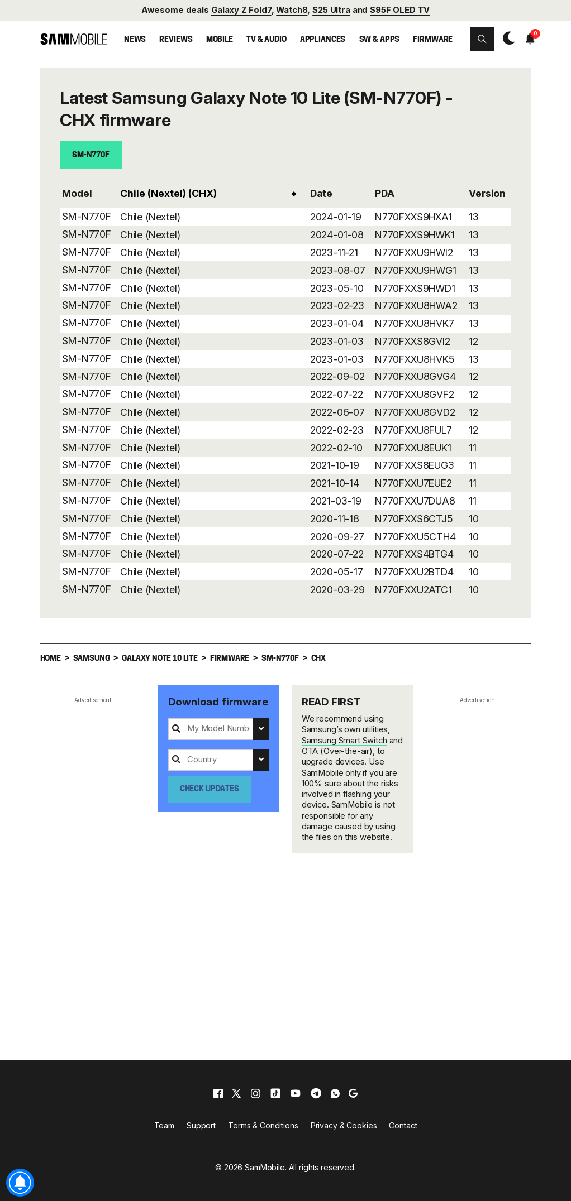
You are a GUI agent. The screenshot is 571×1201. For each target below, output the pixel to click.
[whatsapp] (335, 1092)
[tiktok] (275, 1092)
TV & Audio (266, 40)
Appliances (323, 40)
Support (201, 1125)
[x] (236, 1092)
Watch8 (291, 10)
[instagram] (255, 1092)
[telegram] (316, 1092)
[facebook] (218, 1092)
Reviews (175, 40)
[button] (482, 39)
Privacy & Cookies (344, 1125)
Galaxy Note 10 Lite (160, 658)
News (135, 40)
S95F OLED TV (400, 10)
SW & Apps (379, 40)
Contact (403, 1125)
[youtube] (295, 1092)
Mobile (219, 40)
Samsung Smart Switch (344, 740)
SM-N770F (91, 155)
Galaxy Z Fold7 (241, 10)
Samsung (91, 658)
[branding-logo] (73, 38)
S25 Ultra (331, 10)
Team (164, 1125)
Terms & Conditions (263, 1125)
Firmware (433, 40)
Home (50, 658)
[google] (353, 1092)
